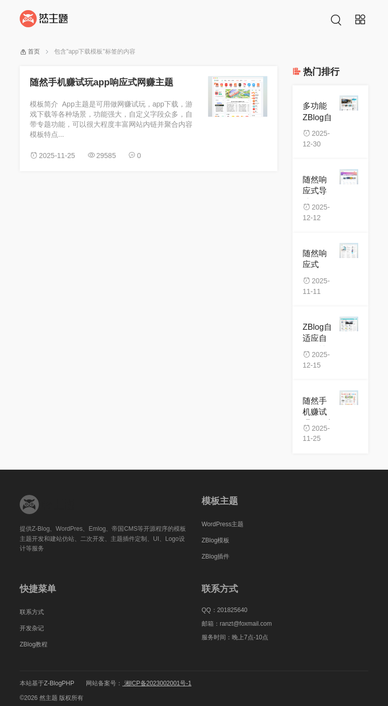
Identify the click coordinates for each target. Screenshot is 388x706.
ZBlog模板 (215, 540)
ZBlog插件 (215, 556)
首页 (34, 51)
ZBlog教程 (33, 644)
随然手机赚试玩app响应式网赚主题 (101, 82)
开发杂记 (32, 628)
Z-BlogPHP (59, 683)
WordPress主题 (223, 524)
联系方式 (32, 612)
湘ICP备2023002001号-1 (156, 683)
